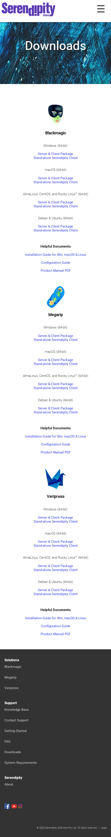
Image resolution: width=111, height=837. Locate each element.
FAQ (7, 741)
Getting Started (15, 731)
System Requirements (20, 763)
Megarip (10, 677)
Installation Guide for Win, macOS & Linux (55, 255)
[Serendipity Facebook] (7, 806)
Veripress (11, 688)
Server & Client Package (55, 154)
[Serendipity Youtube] (14, 806)
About (8, 784)
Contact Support (16, 720)
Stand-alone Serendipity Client (56, 158)
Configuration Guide (55, 263)
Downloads (12, 752)
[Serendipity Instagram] (20, 806)
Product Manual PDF (56, 271)
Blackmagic (13, 667)
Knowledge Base (16, 710)
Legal (104, 827)
